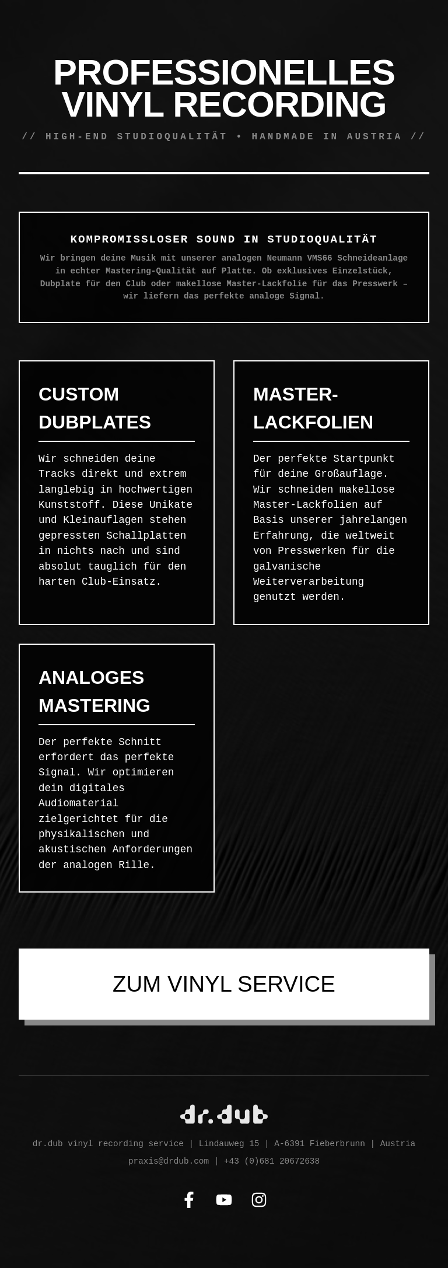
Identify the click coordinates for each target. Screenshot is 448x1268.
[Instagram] (259, 1202)
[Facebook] (189, 1202)
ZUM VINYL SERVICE (224, 983)
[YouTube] (224, 1202)
